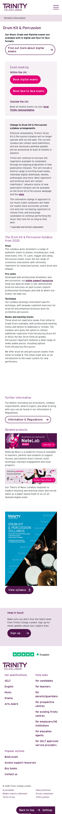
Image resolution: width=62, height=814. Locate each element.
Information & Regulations (25, 419)
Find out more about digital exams (26, 49)
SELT (8, 680)
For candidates (44, 680)
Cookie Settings (43, 810)
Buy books (11, 768)
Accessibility (8, 790)
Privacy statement (44, 793)
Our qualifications (16, 675)
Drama (9, 698)
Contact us (11, 774)
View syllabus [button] (17, 590)
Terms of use (9, 797)
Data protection (43, 790)
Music (8, 692)
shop (21, 194)
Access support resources (20, 762)
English (9, 686)
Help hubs (41, 675)
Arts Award (11, 704)
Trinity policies (42, 797)
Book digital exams (25, 79)
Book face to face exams (28, 91)
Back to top (26, 810)
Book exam (11, 756)
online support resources (39, 280)
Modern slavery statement (15, 793)
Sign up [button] (15, 633)
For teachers (43, 686)
